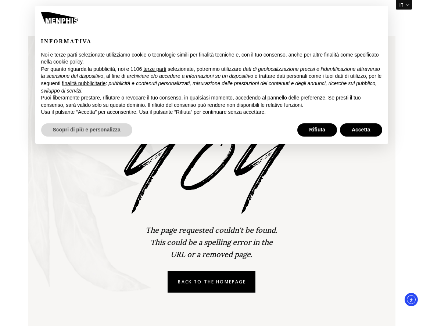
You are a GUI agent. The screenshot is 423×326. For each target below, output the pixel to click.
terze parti (154, 69)
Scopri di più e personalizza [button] (87, 130)
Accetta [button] (361, 130)
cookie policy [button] (67, 62)
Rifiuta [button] (317, 130)
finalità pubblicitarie (83, 83)
